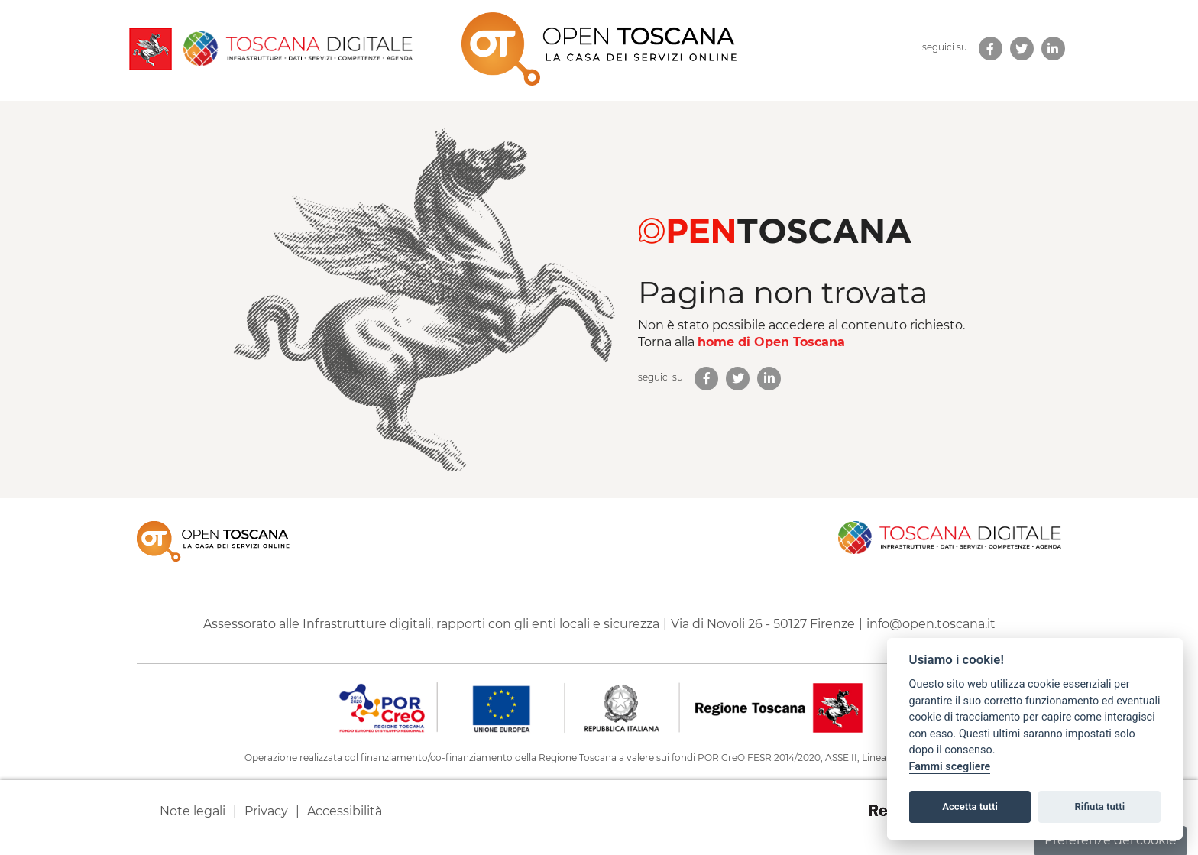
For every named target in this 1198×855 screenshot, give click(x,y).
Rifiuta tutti (1100, 806)
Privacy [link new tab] (266, 811)
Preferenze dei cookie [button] (1110, 840)
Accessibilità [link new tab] (344, 811)
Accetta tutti (970, 806)
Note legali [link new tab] (192, 811)
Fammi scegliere (950, 766)
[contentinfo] (599, 676)
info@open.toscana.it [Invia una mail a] (931, 624)
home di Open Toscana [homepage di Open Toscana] (771, 342)
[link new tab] (990, 48)
